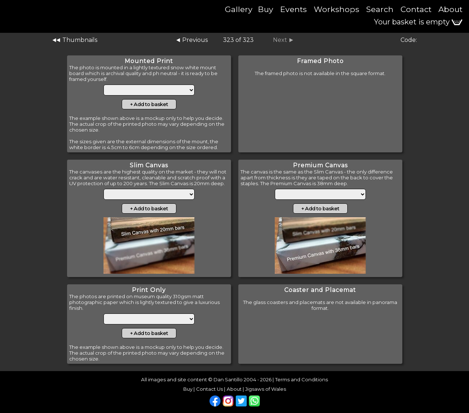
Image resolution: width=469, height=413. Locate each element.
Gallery (239, 9)
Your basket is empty (418, 21)
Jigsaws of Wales (265, 389)
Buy (265, 9)
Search (380, 9)
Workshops (336, 9)
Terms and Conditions (301, 379)
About (450, 9)
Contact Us (209, 389)
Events (293, 9)
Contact (415, 9)
